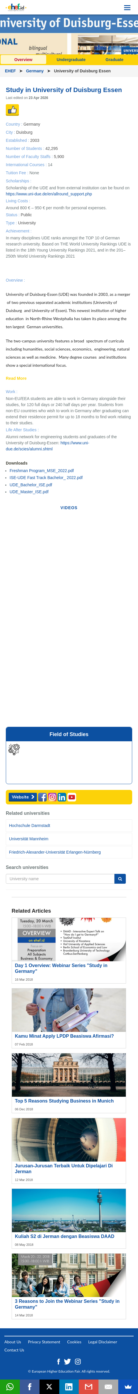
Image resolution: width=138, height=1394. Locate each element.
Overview (23, 59)
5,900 (59, 156)
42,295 (51, 148)
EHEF (11, 71)
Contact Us (14, 1349)
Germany (35, 71)
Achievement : (19, 231)
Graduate (114, 59)
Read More (16, 378)
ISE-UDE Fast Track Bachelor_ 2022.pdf (46, 477)
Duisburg (24, 132)
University (27, 223)
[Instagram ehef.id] (78, 1361)
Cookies (74, 1341)
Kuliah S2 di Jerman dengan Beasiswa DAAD (64, 1236)
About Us (12, 1341)
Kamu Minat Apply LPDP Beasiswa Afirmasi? (64, 1036)
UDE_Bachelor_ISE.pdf (31, 485)
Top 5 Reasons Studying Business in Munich (64, 1100)
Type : (12, 223)
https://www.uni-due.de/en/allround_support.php (49, 194)
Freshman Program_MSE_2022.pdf (42, 470)
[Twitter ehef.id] (68, 1361)
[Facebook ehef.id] (59, 1361)
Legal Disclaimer (102, 1341)
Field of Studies (68, 734)
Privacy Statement (44, 1341)
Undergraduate (71, 59)
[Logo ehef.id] (16, 7)
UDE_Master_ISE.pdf (29, 491)
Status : (13, 214)
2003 (34, 140)
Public (26, 214)
